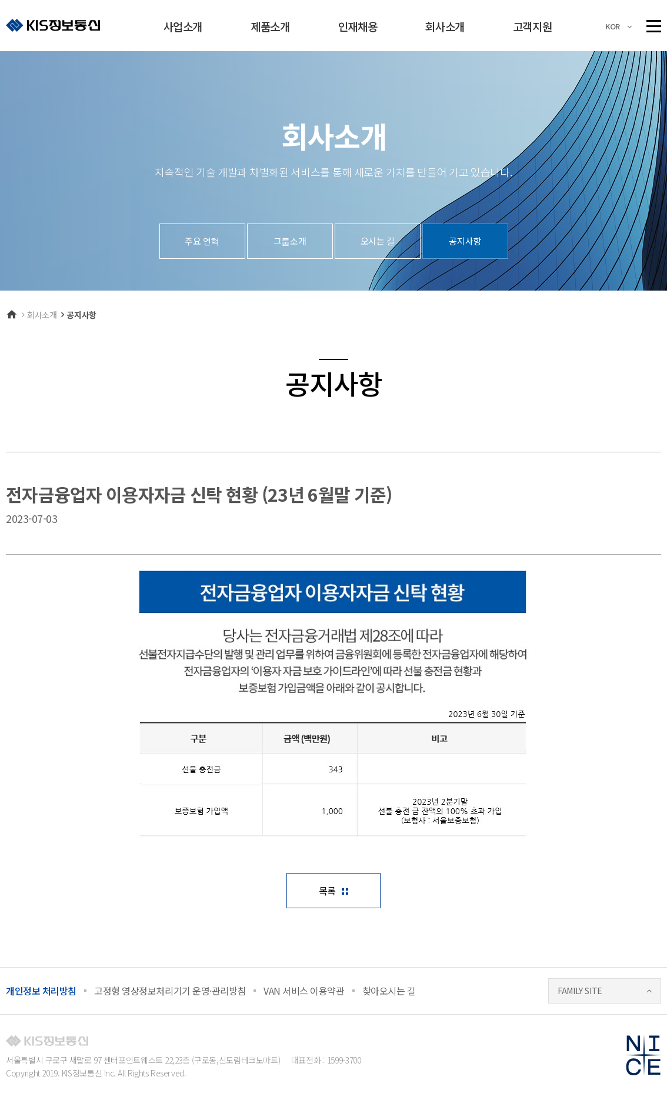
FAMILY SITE (580, 990)
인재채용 (357, 26)
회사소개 (444, 26)
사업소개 (183, 26)
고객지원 (532, 26)
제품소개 (270, 26)
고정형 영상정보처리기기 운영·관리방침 (170, 990)
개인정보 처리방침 (41, 990)
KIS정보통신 (53, 25)
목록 (327, 891)
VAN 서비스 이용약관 (304, 990)
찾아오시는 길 (389, 990)
